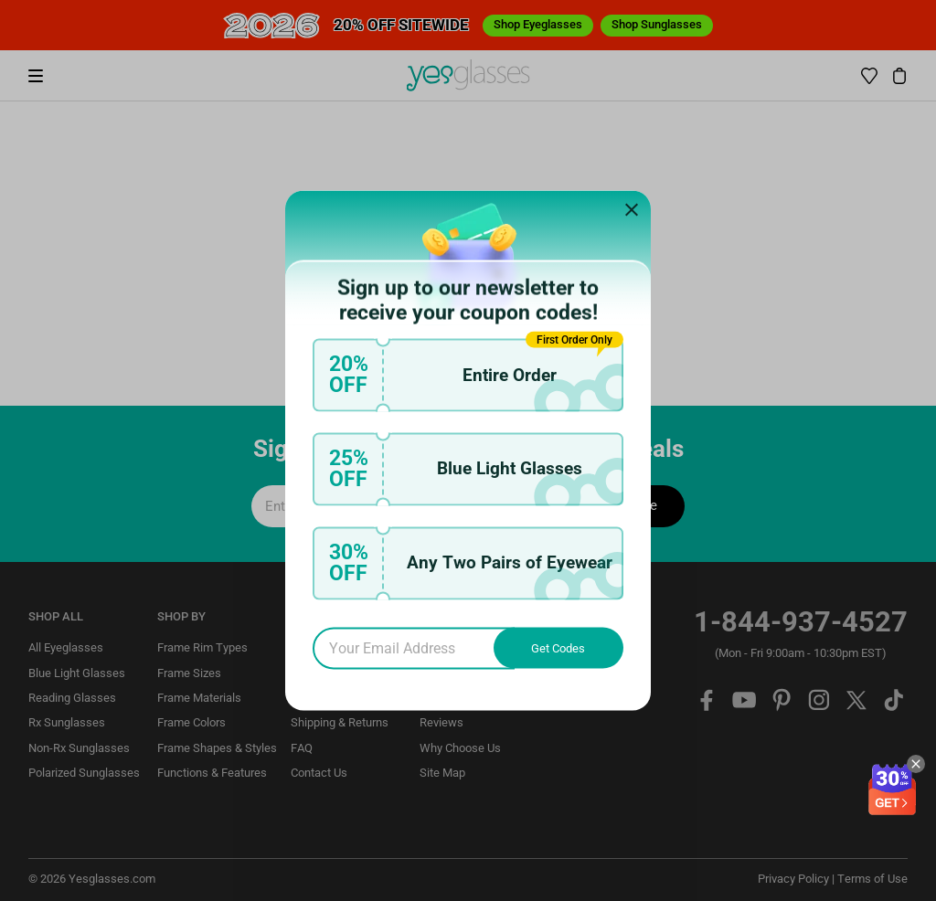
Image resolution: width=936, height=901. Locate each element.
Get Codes (558, 648)
